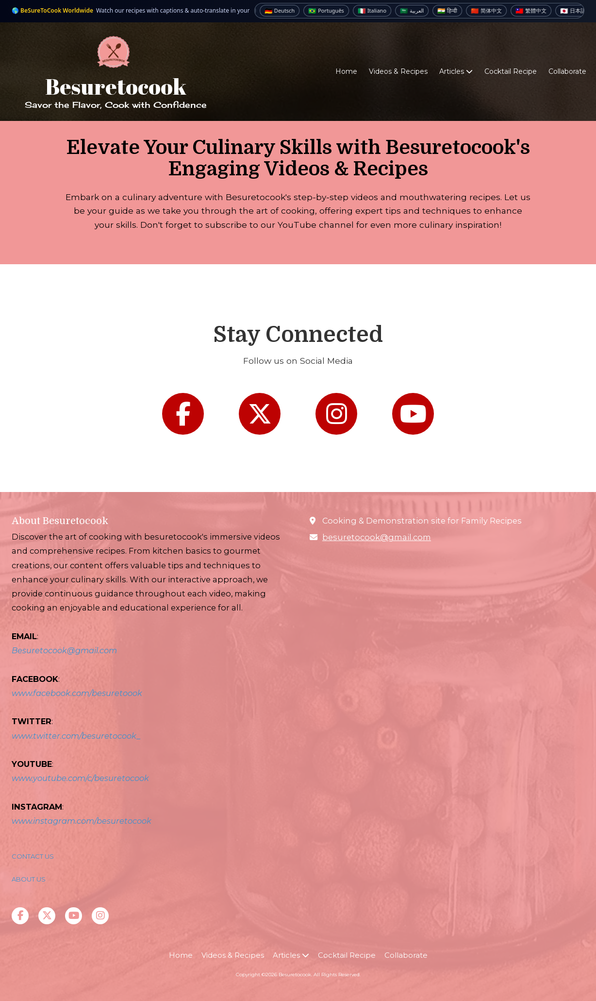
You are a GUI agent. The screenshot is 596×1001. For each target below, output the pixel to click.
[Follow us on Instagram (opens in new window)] (336, 414)
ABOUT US (29, 879)
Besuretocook (115, 86)
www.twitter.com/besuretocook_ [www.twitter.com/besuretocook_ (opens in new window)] (76, 736)
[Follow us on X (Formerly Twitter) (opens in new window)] (260, 414)
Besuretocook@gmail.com (64, 650)
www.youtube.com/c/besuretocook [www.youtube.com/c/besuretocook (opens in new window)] (80, 778)
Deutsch (284, 10)
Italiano (377, 10)
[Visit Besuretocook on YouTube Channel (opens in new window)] (73, 915)
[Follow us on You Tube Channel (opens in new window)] (413, 414)
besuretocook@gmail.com (376, 537)
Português (331, 10)
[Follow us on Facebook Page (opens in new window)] (183, 414)
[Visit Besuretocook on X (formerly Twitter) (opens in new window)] (46, 915)
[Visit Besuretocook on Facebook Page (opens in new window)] (20, 915)
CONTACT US (33, 856)
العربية (417, 10)
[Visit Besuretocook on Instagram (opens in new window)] (100, 915)
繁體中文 (535, 10)
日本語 (578, 10)
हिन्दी (452, 10)
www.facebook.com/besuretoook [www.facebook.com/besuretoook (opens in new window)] (77, 693)
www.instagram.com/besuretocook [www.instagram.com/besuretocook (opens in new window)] (81, 821)
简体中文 (491, 10)
